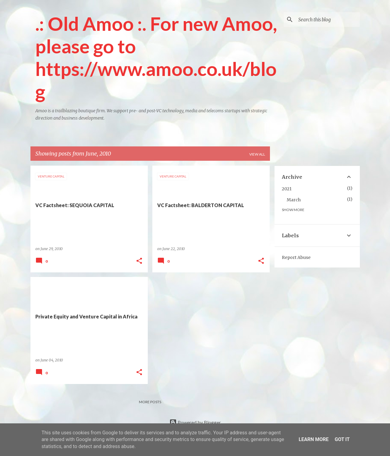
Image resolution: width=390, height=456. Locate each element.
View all (257, 154)
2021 (287, 189)
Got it (342, 439)
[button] (139, 261)
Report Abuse (296, 257)
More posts (150, 402)
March (294, 200)
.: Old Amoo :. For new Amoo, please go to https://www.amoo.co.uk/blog (156, 57)
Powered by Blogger (195, 422)
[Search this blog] (328, 19)
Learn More (313, 439)
